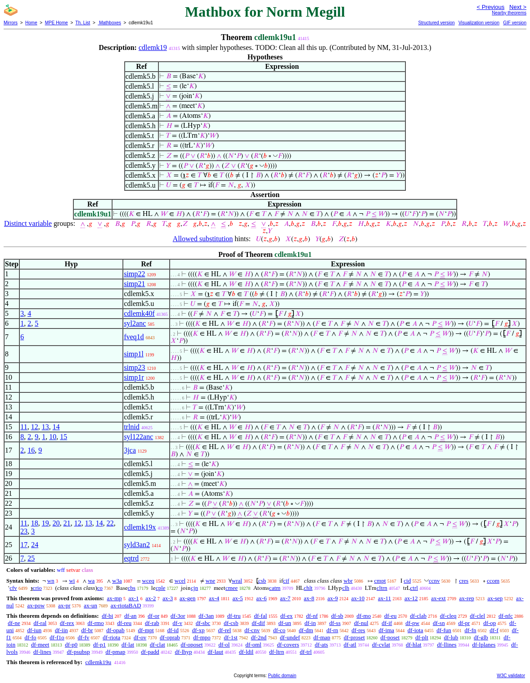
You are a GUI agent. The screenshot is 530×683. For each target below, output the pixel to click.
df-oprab (170, 637)
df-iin (61, 630)
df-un (284, 623)
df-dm (306, 630)
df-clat (157, 644)
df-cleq (448, 615)
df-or (153, 615)
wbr (348, 580)
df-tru (234, 615)
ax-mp (114, 598)
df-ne (14, 623)
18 (34, 523)
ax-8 (309, 598)
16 (31, 450)
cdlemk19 (153, 47)
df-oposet (192, 644)
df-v (177, 623)
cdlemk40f (139, 313)
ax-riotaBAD (126, 605)
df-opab (115, 630)
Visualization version (478, 22)
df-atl (350, 644)
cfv (13, 587)
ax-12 (411, 598)
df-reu (124, 623)
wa (91, 580)
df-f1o (56, 637)
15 (63, 436)
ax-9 (333, 598)
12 (34, 427)
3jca (130, 450)
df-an (130, 615)
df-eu (390, 615)
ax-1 (134, 598)
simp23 (134, 367)
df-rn (332, 630)
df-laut (216, 651)
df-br (87, 630)
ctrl (414, 587)
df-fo (30, 637)
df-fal (260, 615)
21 (67, 523)
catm (274, 587)
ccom (493, 580)
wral (237, 580)
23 (23, 531)
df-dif (258, 623)
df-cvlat (381, 644)
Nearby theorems (509, 12)
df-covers (288, 644)
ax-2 (150, 598)
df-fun (443, 630)
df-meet (40, 644)
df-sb (337, 615)
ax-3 (167, 598)
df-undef (290, 637)
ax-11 (384, 598)
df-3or (178, 615)
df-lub (451, 637)
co (100, 587)
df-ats (321, 644)
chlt (308, 587)
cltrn (382, 587)
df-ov (140, 637)
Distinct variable (28, 223)
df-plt (421, 637)
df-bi (107, 615)
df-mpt (145, 630)
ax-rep (466, 598)
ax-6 (261, 598)
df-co (279, 630)
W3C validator (511, 675)
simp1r (134, 377)
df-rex (67, 623)
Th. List (83, 22)
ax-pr (64, 605)
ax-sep (495, 598)
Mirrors (11, 22)
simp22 (134, 274)
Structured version (436, 22)
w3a (117, 580)
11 (23, 427)
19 (45, 523)
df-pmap (116, 651)
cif (286, 580)
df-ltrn (276, 651)
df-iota (415, 630)
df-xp (198, 630)
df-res (358, 630)
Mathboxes (109, 22)
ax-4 (214, 598)
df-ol (223, 644)
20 (56, 523)
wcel (180, 580)
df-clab (418, 615)
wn (50, 580)
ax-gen (187, 598)
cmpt (380, 580)
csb (262, 580)
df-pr (464, 623)
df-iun (34, 630)
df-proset (354, 637)
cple (161, 587)
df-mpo (202, 637)
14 (56, 427)
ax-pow (36, 605)
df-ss (335, 623)
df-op (489, 623)
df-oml (253, 644)
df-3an (206, 615)
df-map (322, 637)
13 (45, 427)
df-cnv (252, 630)
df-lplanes (483, 644)
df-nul (361, 623)
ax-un (90, 605)
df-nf (312, 615)
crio (37, 587)
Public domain (282, 675)
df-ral (39, 623)
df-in (310, 623)
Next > (517, 7)
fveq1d (134, 337)
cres (463, 580)
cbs (131, 587)
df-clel (477, 615)
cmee (231, 587)
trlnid (131, 427)
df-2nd (259, 637)
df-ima (386, 630)
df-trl (306, 651)
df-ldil (246, 651)
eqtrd (131, 558)
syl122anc (138, 436)
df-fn (470, 630)
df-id (173, 630)
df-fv (84, 637)
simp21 (134, 284)
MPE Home (56, 22)
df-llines (446, 644)
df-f (494, 630)
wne (211, 580)
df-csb (231, 623)
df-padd (150, 651)
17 (23, 544)
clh (345, 587)
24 (34, 544)
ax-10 (358, 598)
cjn (194, 587)
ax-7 (285, 598)
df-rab (152, 623)
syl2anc (135, 323)
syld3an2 (137, 544)
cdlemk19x (140, 527)
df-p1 (99, 644)
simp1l (134, 354)
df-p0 (71, 644)
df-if (387, 623)
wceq (148, 580)
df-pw (412, 623)
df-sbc (203, 623)
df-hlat (414, 644)
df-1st (231, 637)
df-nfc (506, 615)
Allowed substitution (203, 239)
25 (31, 558)
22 (110, 523)
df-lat (127, 644)
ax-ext (438, 598)
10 (52, 436)
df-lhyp (183, 651)
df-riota (111, 637)
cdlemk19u (98, 662)
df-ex (286, 615)
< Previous (490, 7)
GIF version (514, 22)
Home (31, 22)
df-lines (42, 651)
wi (72, 580)
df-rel (224, 630)
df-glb (481, 637)
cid (407, 580)
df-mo (363, 615)
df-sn (439, 623)
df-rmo (96, 623)
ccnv (434, 580)
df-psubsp (78, 651)
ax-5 (238, 598)
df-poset (390, 637)
